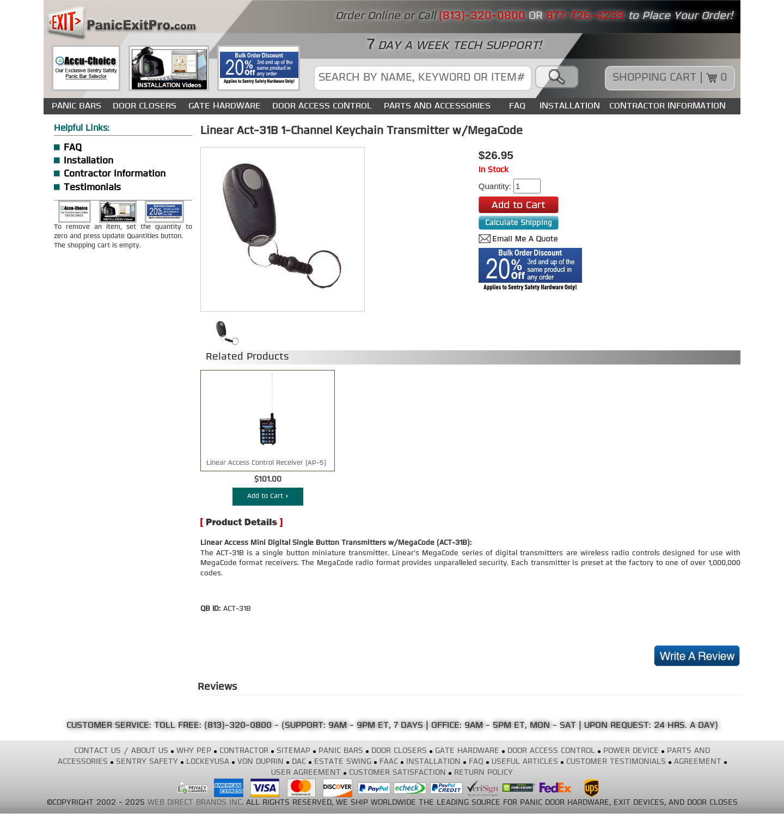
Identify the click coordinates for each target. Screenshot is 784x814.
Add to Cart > (268, 496)
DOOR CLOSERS (144, 106)
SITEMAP (293, 751)
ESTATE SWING (342, 762)
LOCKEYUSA (207, 762)
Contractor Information (115, 174)
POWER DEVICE (631, 751)
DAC (299, 762)
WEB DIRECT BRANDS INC (195, 803)
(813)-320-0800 (238, 725)
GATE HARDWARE (224, 106)
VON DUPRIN (260, 762)
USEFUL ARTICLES (525, 762)
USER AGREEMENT (306, 773)
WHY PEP (193, 751)
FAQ (517, 106)
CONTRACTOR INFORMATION (667, 106)
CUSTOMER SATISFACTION (397, 773)
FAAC (388, 762)
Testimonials (92, 187)
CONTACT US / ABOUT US (121, 751)
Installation (88, 161)
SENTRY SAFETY (147, 762)
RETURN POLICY (483, 773)
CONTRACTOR (243, 751)
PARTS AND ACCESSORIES (437, 106)
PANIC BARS (76, 106)
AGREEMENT (697, 762)
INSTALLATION (570, 106)
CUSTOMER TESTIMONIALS (616, 762)
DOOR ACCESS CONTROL (322, 106)
